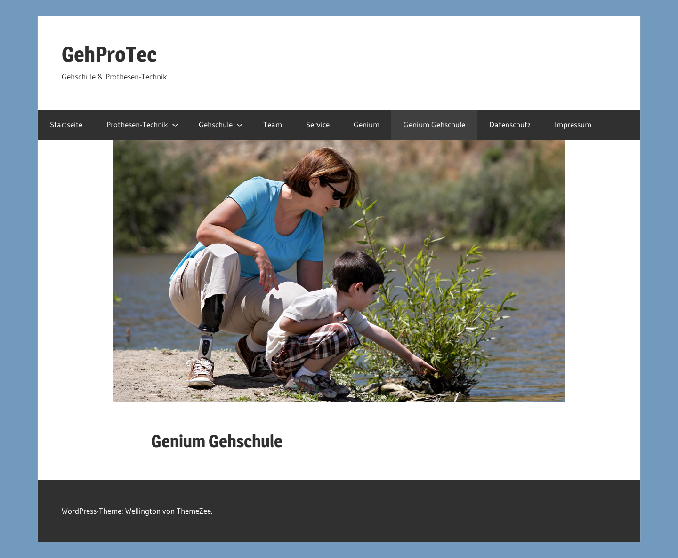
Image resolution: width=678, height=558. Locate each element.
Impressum (573, 124)
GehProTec (109, 54)
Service (318, 124)
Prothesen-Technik (142, 124)
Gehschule (221, 124)
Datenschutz (510, 124)
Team (272, 124)
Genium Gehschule (434, 124)
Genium (366, 124)
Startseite (66, 124)
